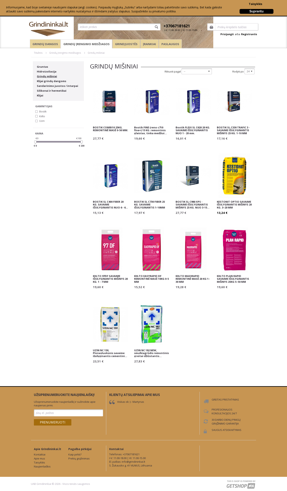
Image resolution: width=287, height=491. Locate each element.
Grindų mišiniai (96, 53)
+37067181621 (176, 26)
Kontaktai (39, 454)
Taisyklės (255, 4)
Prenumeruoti (52, 422)
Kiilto (42, 116)
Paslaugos (170, 44)
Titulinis (38, 53)
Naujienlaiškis (42, 466)
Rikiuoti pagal (173, 71)
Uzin (42, 121)
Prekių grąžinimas (79, 458)
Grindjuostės (126, 44)
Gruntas (42, 66)
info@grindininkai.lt (133, 461)
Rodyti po (238, 71)
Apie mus (39, 458)
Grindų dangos (45, 44)
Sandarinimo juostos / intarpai (57, 86)
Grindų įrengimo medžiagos (86, 44)
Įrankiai (149, 44)
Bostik (43, 111)
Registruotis (249, 34)
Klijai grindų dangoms (51, 81)
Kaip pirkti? (75, 454)
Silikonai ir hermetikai (51, 90)
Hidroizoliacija (46, 71)
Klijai (40, 95)
